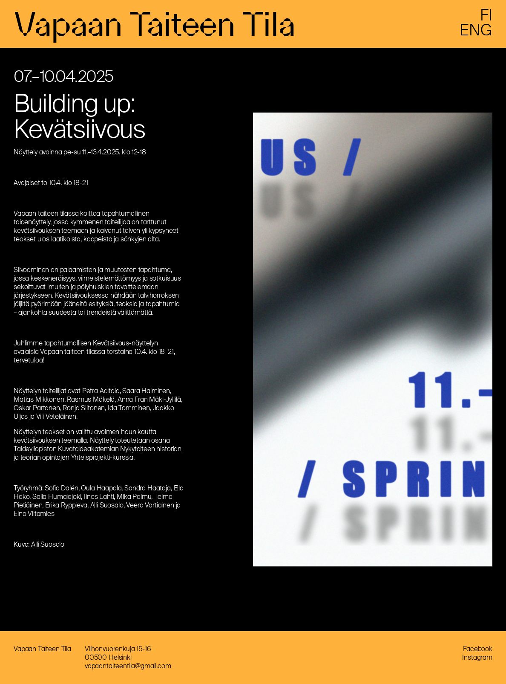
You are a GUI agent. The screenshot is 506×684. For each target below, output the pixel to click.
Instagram (477, 657)
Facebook (477, 648)
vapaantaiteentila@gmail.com (128, 665)
